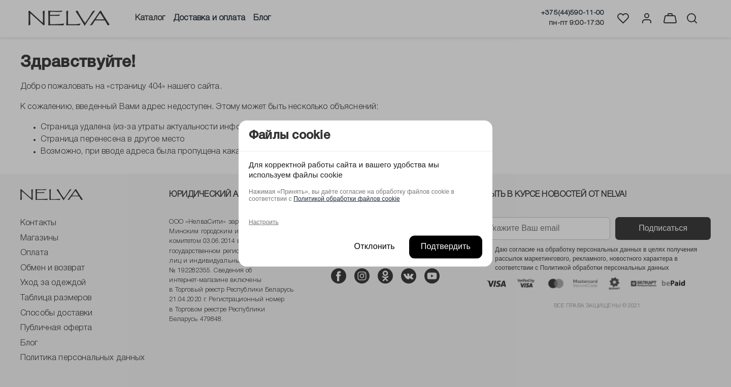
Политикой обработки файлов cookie (346, 198)
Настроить (264, 222)
